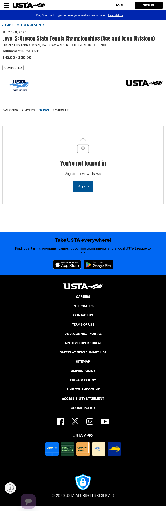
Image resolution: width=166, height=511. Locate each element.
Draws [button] (43, 110)
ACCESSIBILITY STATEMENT (83, 398)
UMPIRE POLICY (83, 371)
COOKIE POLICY (83, 408)
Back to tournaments (25, 25)
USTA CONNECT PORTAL (82, 334)
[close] (161, 15)
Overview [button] (10, 110)
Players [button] (28, 110)
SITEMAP (83, 361)
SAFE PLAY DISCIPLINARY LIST (83, 352)
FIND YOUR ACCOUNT (83, 389)
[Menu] (6, 5)
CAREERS (83, 296)
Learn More (115, 15)
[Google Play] (98, 264)
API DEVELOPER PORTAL (83, 343)
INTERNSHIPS (83, 306)
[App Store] (67, 264)
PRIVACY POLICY (83, 380)
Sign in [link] (83, 186)
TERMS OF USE (83, 324)
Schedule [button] (61, 110)
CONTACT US (83, 315)
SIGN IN (148, 5)
